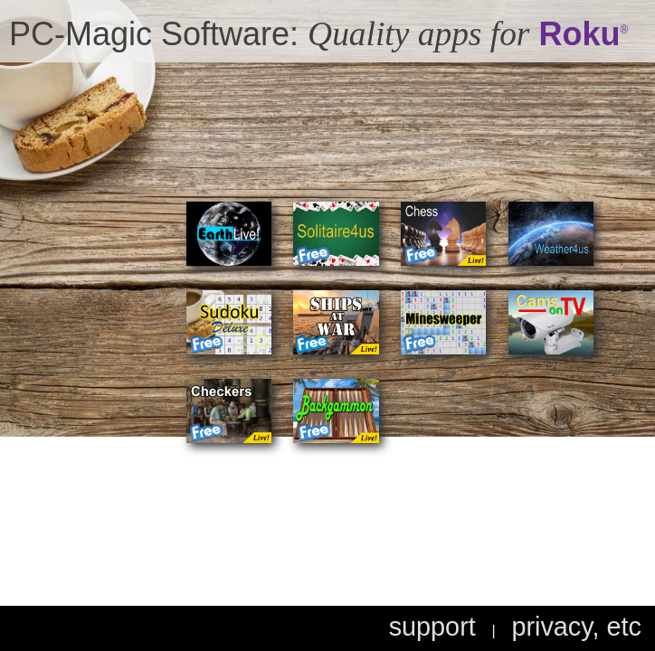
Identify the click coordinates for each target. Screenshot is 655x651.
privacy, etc (576, 626)
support (432, 626)
